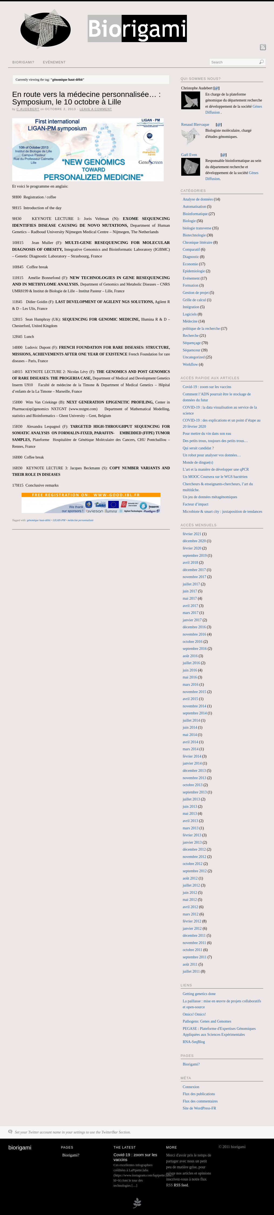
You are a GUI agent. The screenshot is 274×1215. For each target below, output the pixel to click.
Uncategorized (194, 357)
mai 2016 (190, 677)
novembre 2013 (194, 778)
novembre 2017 (194, 577)
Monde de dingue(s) (198, 462)
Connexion (191, 1087)
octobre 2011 (192, 950)
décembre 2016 (194, 627)
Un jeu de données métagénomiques (210, 497)
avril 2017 (190, 606)
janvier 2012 (192, 928)
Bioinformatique (195, 214)
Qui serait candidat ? (198, 448)
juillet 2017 (191, 584)
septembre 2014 (195, 713)
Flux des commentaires (200, 1101)
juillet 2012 (191, 885)
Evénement (54, 62)
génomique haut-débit (38, 520)
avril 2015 (190, 699)
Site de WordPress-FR (199, 1108)
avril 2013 (190, 821)
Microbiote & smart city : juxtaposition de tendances (222, 512)
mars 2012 (190, 914)
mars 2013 (190, 828)
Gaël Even (189, 155)
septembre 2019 (195, 556)
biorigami (19, 1147)
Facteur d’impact (195, 504)
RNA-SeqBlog (194, 1042)
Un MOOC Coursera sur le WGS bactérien (215, 477)
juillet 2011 (191, 971)
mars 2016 (190, 685)
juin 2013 (190, 807)
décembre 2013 (194, 771)
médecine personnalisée (81, 520)
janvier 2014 (192, 763)
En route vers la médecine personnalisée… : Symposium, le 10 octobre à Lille (86, 98)
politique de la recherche (201, 329)
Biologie (189, 221)
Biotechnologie (194, 235)
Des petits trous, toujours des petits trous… (215, 441)
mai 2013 (190, 814)
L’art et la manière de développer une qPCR (216, 469)
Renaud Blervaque (195, 125)
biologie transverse (197, 228)
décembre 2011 (194, 936)
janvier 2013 (192, 842)
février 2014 (192, 756)
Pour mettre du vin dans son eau (207, 434)
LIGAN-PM (59, 520)
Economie (190, 264)
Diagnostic (191, 257)
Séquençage (192, 343)
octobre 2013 (192, 785)
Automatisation (194, 207)
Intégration (191, 307)
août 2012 (190, 878)
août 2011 (190, 964)
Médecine (190, 321)
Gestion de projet (195, 293)
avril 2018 (190, 563)
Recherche (190, 336)
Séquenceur (191, 350)
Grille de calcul (194, 300)
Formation (190, 285)
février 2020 (192, 548)
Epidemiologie (194, 271)
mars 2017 (190, 613)
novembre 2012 (194, 857)
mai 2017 (190, 598)
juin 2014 (190, 727)
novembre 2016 (194, 634)
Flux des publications (199, 1094)
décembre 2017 (194, 570)
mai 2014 (190, 735)
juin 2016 (190, 670)
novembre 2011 (194, 943)
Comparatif (191, 249)
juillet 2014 (191, 720)
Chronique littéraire (197, 242)
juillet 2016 (191, 663)
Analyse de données (198, 199)
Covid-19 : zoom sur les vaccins (207, 387)
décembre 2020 (194, 541)
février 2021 (192, 534)
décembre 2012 (194, 849)
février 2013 (192, 835)
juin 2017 (190, 591)
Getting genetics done (199, 994)
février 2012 (192, 921)
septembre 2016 (195, 649)
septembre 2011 (195, 957)
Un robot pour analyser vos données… (212, 455)
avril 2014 (190, 742)
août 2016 (190, 656)
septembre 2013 (195, 792)
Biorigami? (23, 62)
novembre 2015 (194, 692)
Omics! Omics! (194, 1014)
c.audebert (27, 109)
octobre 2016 (192, 642)
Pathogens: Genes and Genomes (207, 1021)
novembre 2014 (194, 706)
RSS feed (181, 1185)
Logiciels (190, 314)
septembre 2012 (195, 871)
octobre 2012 (192, 864)
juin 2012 (190, 893)
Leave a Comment (96, 109)
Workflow (190, 364)
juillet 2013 (191, 799)
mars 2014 (190, 749)
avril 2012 (190, 907)
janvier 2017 (192, 620)
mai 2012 (190, 900)
